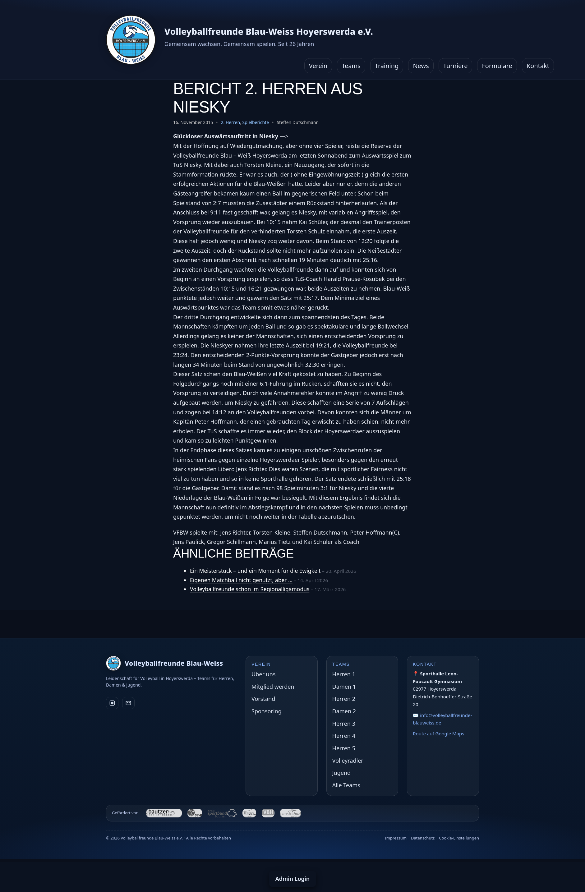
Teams (351, 66)
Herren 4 (343, 735)
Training (387, 66)
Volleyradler (347, 760)
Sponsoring (266, 711)
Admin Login (292, 878)
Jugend (341, 772)
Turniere (455, 66)
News (421, 66)
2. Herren (230, 122)
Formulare (497, 66)
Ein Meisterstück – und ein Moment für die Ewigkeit (257, 570)
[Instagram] (112, 703)
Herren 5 (343, 748)
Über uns (263, 674)
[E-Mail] (128, 703)
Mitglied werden (272, 686)
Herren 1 (343, 674)
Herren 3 (343, 723)
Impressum (396, 838)
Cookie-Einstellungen (459, 838)
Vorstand (263, 698)
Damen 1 (344, 686)
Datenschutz (423, 838)
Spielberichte (255, 122)
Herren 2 (343, 698)
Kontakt (538, 66)
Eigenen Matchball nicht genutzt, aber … (243, 580)
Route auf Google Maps (438, 733)
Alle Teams (346, 785)
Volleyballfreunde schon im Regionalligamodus (251, 589)
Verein (318, 66)
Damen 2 (344, 711)
